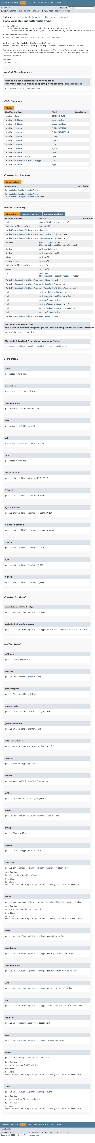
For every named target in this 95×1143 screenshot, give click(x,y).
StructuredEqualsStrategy (52, 245)
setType (43, 312)
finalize (9, 346)
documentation (59, 124)
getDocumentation (48, 253)
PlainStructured (11, 38)
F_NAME (55, 136)
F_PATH (55, 140)
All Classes (6, 7)
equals (42, 242)
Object (50, 242)
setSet (42, 308)
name (54, 152)
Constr (27, 11)
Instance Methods (31, 214)
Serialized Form (10, 63)
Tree (35, 3)
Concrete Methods (53, 214)
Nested (13, 11)
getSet (42, 265)
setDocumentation (48, 296)
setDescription (47, 292)
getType (43, 269)
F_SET (54, 144)
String (20, 120)
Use (29, 3)
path (54, 156)
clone (42, 230)
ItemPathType (23, 156)
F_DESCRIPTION (59, 128)
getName (43, 257)
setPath (43, 304)
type (54, 164)
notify (31, 346)
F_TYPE (55, 148)
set (53, 161)
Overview (5, 3)
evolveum (19, 1135)
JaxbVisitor (53, 222)
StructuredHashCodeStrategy (54, 276)
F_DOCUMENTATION (60, 132)
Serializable (43, 38)
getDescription (47, 249)
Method (35, 11)
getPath (43, 261)
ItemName (17, 128)
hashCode (43, 273)
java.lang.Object (10, 26)
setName (43, 300)
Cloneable (56, 38)
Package (14, 3)
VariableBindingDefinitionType (21, 190)
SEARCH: (63, 8)
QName (16, 116)
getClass (20, 346)
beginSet (43, 226)
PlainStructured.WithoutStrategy (22, 88)
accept (42, 222)
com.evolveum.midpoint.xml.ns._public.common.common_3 (40, 17)
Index (53, 3)
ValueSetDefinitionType (29, 161)
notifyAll (42, 346)
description (58, 120)
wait (51, 346)
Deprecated (43, 3)
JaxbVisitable (28, 38)
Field (20, 11)
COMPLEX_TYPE (58, 116)
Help (59, 3)
